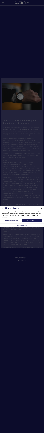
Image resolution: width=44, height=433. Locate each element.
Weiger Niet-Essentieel (11, 220)
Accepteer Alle (31, 220)
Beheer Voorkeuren (22, 225)
